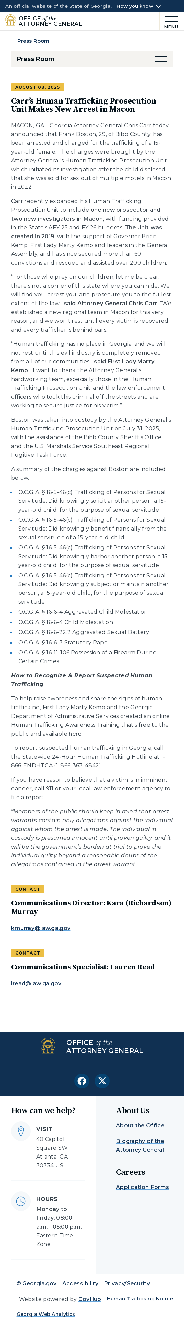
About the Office (140, 1125)
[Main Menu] (169, 21)
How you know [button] (135, 6)
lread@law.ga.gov (36, 983)
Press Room (33, 41)
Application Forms (142, 1187)
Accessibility (80, 1283)
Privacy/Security (127, 1283)
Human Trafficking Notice (140, 1299)
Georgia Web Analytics (46, 1314)
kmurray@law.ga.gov (41, 928)
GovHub (89, 1299)
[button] (161, 59)
